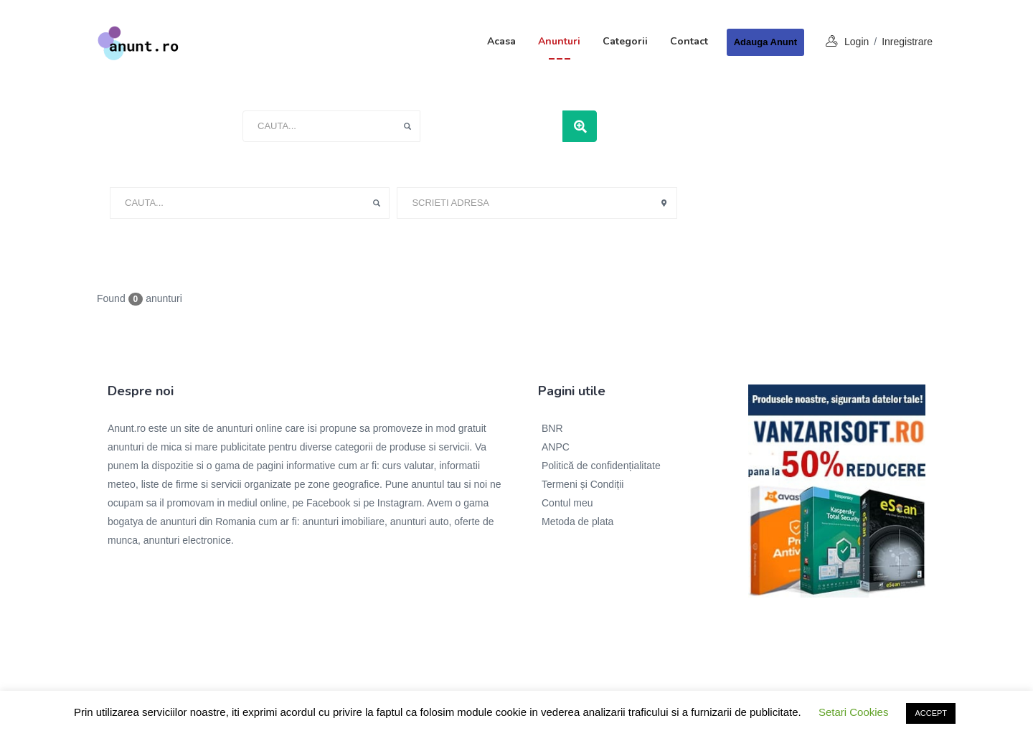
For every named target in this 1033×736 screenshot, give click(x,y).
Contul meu (567, 503)
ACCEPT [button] (931, 713)
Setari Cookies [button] (854, 712)
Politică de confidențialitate (601, 465)
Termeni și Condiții (582, 484)
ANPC (556, 447)
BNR (552, 428)
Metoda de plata (577, 521)
